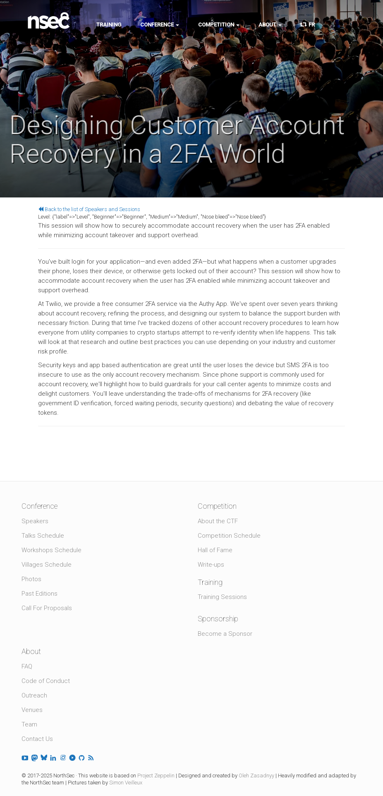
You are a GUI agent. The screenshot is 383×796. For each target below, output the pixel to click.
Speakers (35, 521)
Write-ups (211, 564)
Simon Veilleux (125, 782)
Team (29, 724)
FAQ (27, 666)
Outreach (34, 695)
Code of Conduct (46, 681)
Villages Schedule (47, 564)
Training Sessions (222, 597)
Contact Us (37, 739)
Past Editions (39, 593)
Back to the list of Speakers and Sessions (89, 209)
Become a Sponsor (225, 633)
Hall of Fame (215, 550)
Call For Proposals (47, 608)
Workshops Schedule (51, 550)
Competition (218, 25)
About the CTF (218, 521)
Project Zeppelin (156, 775)
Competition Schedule (229, 535)
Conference (159, 25)
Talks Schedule (43, 535)
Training (108, 25)
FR (308, 25)
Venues (32, 710)
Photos (31, 579)
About (270, 25)
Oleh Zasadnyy (256, 775)
